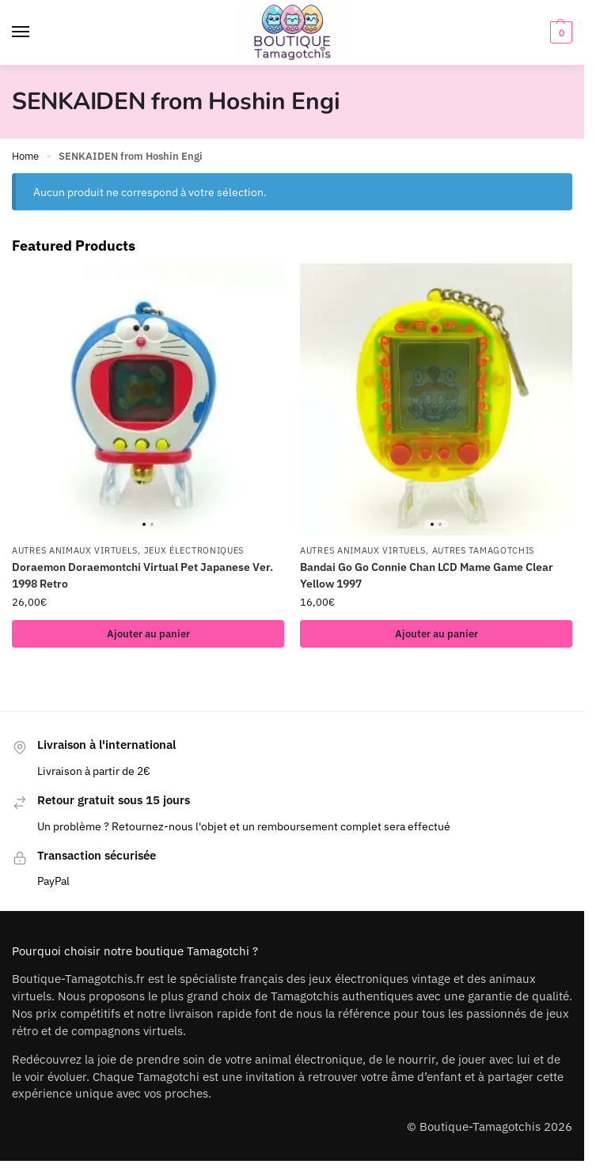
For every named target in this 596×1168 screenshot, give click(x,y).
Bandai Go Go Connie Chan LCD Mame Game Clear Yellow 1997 (426, 575)
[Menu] (35, 32)
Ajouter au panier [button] (148, 634)
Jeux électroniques (194, 550)
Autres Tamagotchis (483, 550)
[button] (559, 32)
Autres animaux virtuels (75, 550)
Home (25, 156)
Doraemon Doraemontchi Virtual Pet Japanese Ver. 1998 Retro (142, 575)
